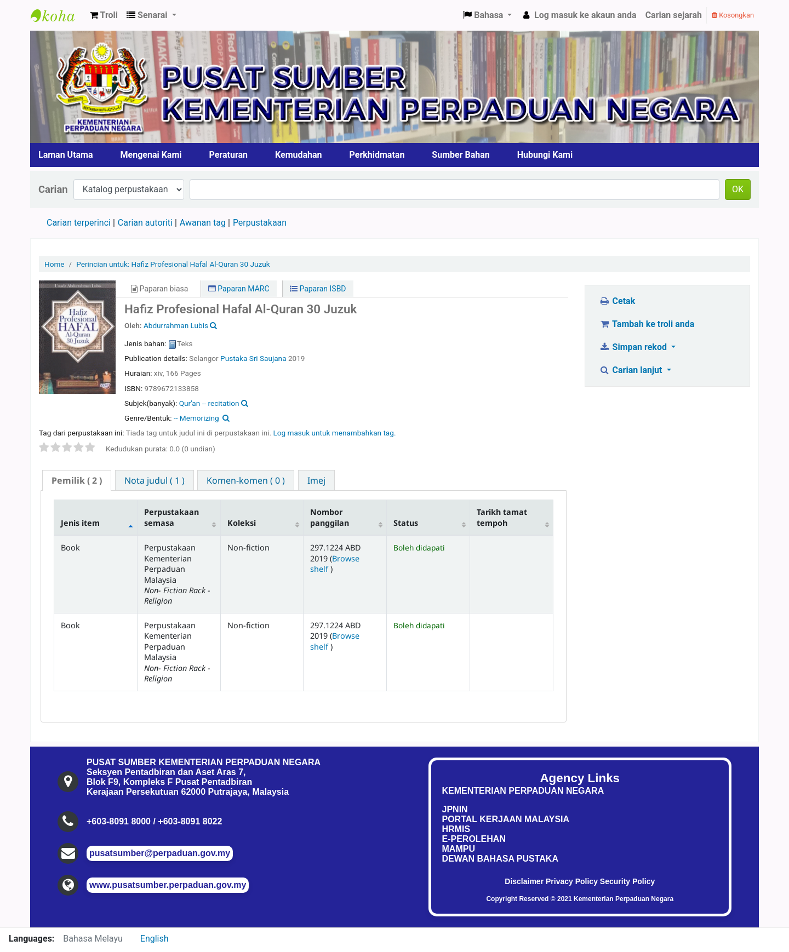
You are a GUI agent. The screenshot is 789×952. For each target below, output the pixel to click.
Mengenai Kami (151, 155)
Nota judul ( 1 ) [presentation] (154, 480)
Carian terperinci (79, 222)
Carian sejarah (673, 15)
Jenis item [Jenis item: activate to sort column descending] (80, 523)
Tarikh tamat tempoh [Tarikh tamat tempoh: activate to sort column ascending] (502, 517)
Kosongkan (733, 15)
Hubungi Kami (545, 155)
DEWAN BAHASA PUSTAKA (500, 858)
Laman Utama (65, 155)
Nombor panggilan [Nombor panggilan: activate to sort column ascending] (329, 517)
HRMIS (456, 829)
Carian (53, 189)
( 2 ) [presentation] (77, 480)
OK (738, 189)
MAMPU (458, 848)
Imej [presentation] (316, 480)
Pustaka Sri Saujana (254, 358)
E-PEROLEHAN (474, 839)
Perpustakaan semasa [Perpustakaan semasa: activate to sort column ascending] (171, 517)
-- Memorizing (196, 418)
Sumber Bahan (460, 155)
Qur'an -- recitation (209, 403)
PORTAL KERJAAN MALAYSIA (506, 819)
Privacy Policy (572, 881)
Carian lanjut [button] (631, 370)
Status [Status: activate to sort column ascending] (405, 523)
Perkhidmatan (377, 155)
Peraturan (228, 155)
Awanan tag (203, 222)
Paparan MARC (239, 288)
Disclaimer (524, 881)
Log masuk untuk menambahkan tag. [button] (334, 432)
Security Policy (627, 881)
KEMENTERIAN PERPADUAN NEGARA (523, 790)
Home (54, 264)
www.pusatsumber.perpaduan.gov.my (167, 885)
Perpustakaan (260, 222)
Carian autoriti (145, 222)
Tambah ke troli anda (646, 324)
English (154, 938)
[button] (103, 15)
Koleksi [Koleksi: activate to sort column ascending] (241, 523)
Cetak (617, 301)
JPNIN (455, 809)
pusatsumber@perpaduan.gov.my (159, 853)
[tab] (76, 480)
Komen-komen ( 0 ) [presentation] (246, 480)
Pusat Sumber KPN (58, 15)
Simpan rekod (634, 347)
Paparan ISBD (318, 288)
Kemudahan (298, 155)
